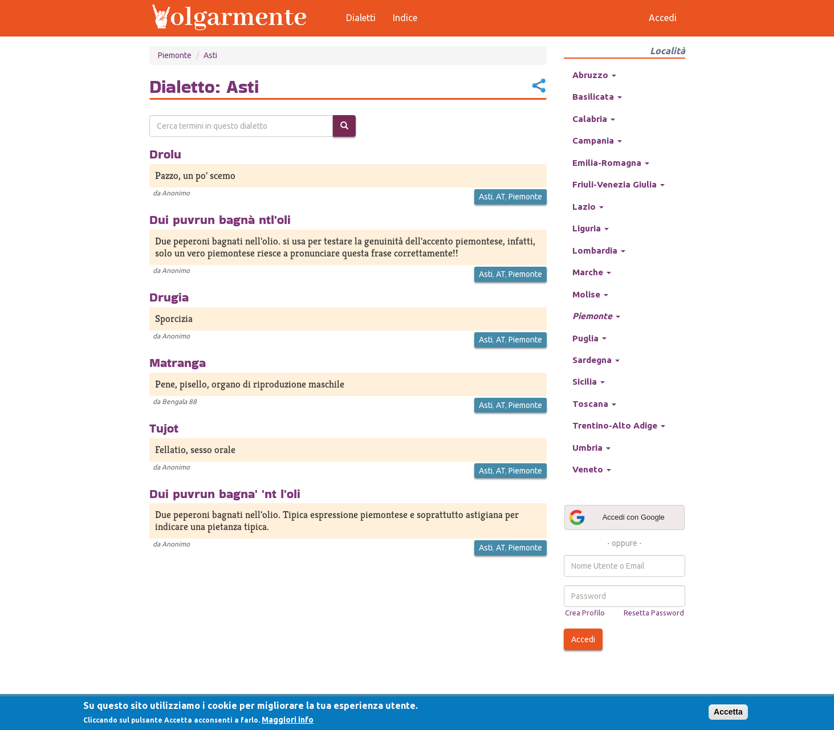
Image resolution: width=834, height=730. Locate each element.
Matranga (177, 362)
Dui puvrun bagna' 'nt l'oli (224, 493)
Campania (597, 140)
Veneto (591, 469)
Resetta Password (654, 613)
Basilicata (597, 96)
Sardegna (596, 360)
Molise (590, 294)
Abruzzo (594, 75)
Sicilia (588, 381)
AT (500, 196)
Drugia (169, 297)
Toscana (594, 404)
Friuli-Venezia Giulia (618, 184)
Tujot (163, 428)
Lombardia (598, 250)
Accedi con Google (616, 517)
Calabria (593, 119)
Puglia (589, 338)
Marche (591, 272)
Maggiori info (288, 719)
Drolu (165, 154)
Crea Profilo (585, 613)
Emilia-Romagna (610, 163)
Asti (210, 55)
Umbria (591, 447)
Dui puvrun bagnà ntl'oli (220, 219)
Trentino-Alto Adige (618, 425)
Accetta (728, 711)
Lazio (588, 206)
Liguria (590, 228)
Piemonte (175, 55)
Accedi (583, 639)
